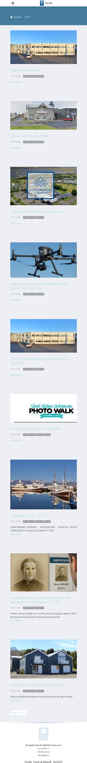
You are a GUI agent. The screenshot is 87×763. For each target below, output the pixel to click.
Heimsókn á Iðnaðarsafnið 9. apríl (37, 685)
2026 (25, 76)
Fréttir (41, 76)
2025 (25, 142)
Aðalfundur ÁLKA (24, 70)
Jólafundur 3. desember (30, 136)
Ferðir (47, 435)
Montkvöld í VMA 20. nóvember (36, 211)
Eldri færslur (18, 712)
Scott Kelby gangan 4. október (35, 429)
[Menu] (12, 3)
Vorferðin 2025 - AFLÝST (29, 516)
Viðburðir (33, 76)
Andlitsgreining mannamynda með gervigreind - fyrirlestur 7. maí (40, 600)
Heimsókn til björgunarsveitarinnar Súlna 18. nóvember (39, 286)
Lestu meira (16, 82)
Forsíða (17, 17)
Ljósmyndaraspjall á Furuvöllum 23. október (39, 361)
